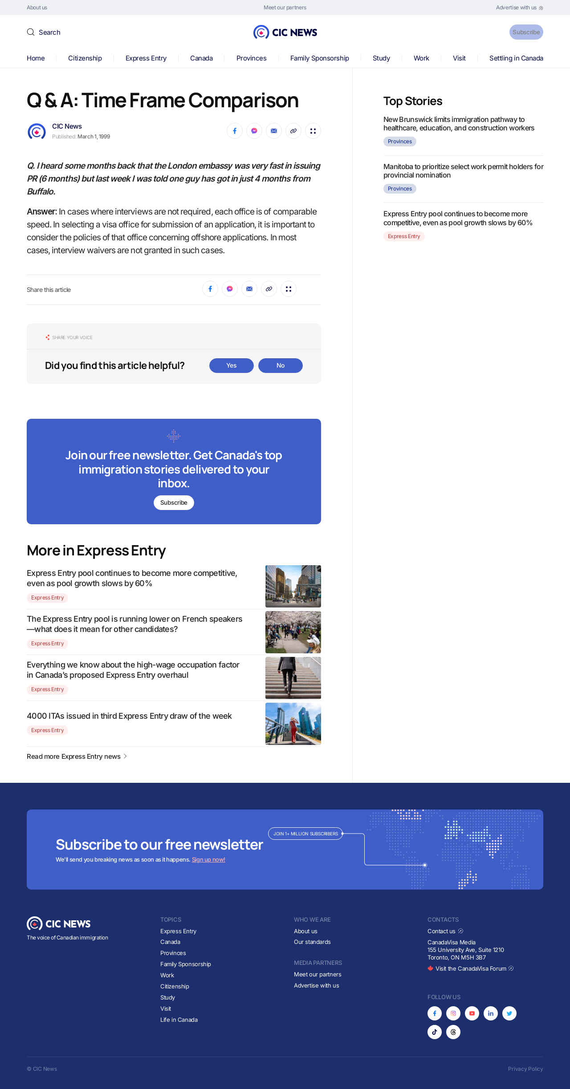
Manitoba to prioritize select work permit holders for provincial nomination (463, 170)
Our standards (312, 942)
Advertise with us (316, 985)
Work (421, 58)
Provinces (251, 58)
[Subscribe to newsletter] (174, 472)
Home (36, 58)
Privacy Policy (525, 1068)
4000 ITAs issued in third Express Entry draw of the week (129, 716)
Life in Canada (179, 1019)
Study (381, 58)
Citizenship (85, 58)
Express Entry (146, 58)
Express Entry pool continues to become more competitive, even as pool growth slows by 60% (458, 218)
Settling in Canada (516, 58)
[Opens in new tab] (519, 7)
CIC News (66, 126)
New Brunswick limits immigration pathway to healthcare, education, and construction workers (459, 123)
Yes (231, 365)
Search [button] (49, 32)
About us (306, 931)
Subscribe (520, 32)
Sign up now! (208, 859)
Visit (459, 58)
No (281, 365)
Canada (201, 58)
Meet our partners (317, 974)
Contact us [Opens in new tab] (446, 931)
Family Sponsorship (319, 58)
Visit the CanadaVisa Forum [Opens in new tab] (471, 968)
